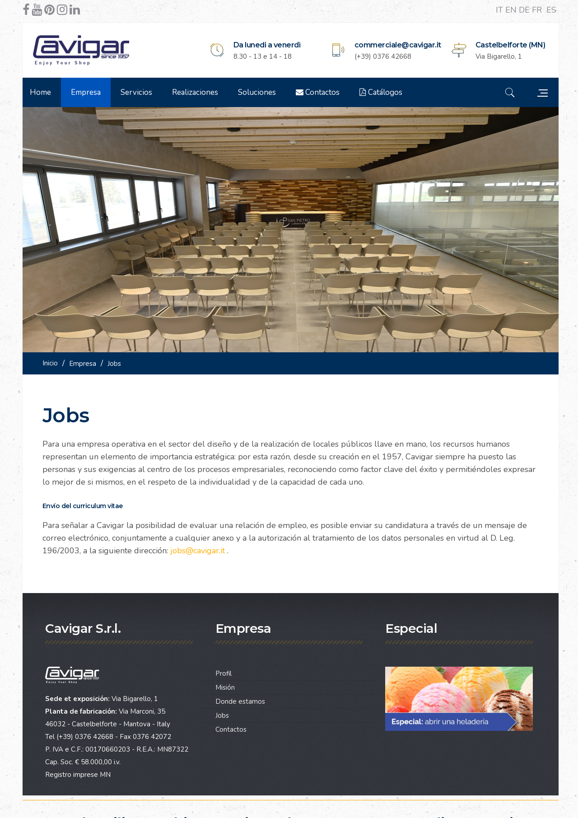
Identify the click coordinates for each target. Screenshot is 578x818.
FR (538, 10)
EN (512, 10)
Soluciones (260, 92)
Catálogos (383, 92)
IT (500, 10)
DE (525, 10)
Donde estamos (240, 698)
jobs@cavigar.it (200, 547)
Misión (225, 684)
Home (43, 92)
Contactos (320, 92)
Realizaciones (198, 92)
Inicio (53, 360)
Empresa (88, 92)
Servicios (139, 92)
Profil (223, 670)
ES (551, 10)
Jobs (222, 712)
